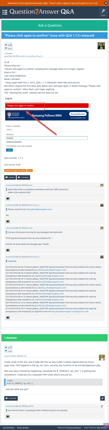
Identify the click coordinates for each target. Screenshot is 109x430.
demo (66, 3)
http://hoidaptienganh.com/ (39, 209)
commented (10, 185)
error (30, 170)
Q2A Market (101, 428)
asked (6, 56)
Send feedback (8, 428)
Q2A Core (25, 56)
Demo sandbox (23, 428)
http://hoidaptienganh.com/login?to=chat (70, 311)
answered (7, 356)
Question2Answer (74, 428)
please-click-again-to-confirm (15, 170)
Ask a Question (50, 25)
